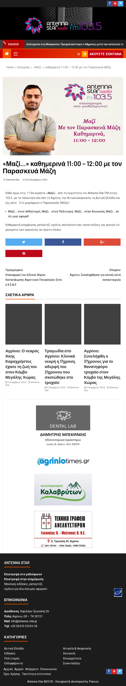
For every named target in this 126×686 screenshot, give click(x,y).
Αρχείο (19, 669)
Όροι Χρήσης (12, 674)
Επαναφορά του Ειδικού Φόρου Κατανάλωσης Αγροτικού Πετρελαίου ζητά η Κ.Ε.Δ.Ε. (34, 277)
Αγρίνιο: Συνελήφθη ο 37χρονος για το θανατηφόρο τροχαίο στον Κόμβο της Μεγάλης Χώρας (102, 366)
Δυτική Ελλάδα (14, 648)
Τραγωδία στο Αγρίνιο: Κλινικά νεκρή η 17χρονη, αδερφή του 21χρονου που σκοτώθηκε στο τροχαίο (60, 366)
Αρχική (8, 669)
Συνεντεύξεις (71, 663)
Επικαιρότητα (72, 658)
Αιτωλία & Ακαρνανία (77, 648)
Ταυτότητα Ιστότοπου (36, 674)
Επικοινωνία (48, 669)
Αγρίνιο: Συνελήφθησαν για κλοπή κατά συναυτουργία (92, 274)
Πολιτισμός (12, 658)
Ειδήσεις (10, 653)
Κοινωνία (69, 653)
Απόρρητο (32, 669)
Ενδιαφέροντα (13, 663)
